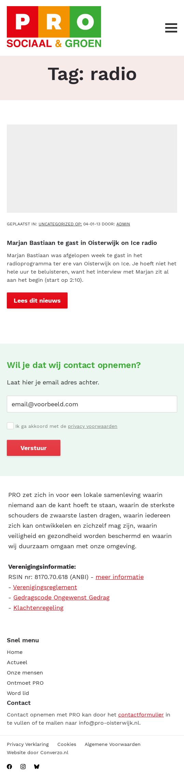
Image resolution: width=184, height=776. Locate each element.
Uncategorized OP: (60, 224)
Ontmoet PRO (25, 683)
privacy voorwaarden (92, 426)
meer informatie (120, 576)
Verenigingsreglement (45, 587)
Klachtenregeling (38, 607)
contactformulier (141, 714)
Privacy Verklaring (28, 744)
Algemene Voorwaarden (113, 744)
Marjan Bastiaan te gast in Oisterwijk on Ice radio (82, 242)
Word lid (18, 693)
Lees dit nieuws (37, 300)
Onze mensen (25, 672)
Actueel (17, 662)
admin (123, 224)
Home (15, 652)
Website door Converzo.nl (37, 752)
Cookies (66, 744)
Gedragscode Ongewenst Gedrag (61, 597)
